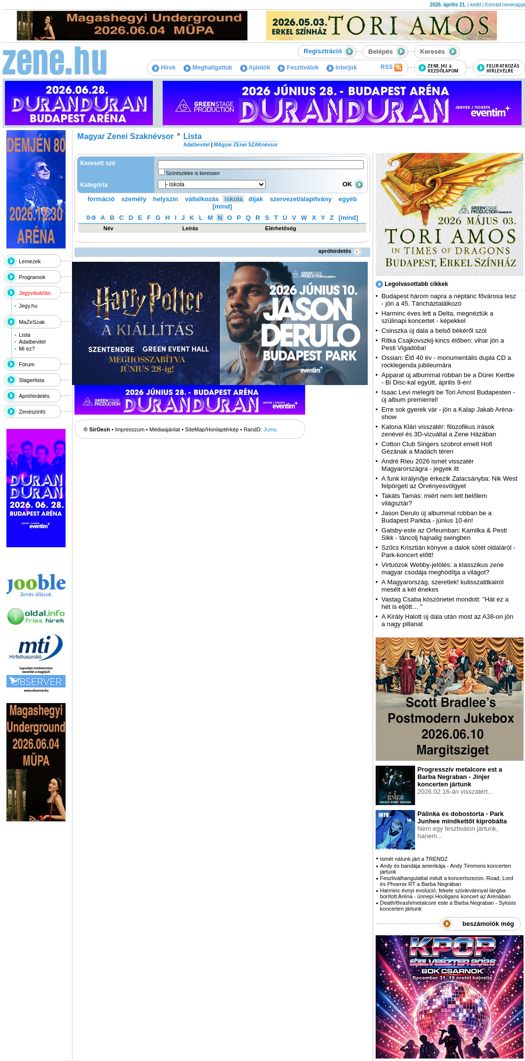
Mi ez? (27, 349)
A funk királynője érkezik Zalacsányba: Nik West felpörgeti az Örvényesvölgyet (450, 482)
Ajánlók (255, 67)
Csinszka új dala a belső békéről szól (434, 330)
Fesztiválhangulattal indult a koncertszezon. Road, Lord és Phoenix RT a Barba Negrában (446, 881)
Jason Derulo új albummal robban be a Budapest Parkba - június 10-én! (436, 516)
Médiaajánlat (164, 429)
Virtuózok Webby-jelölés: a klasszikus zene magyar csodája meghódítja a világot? (443, 568)
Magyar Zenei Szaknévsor (125, 136)
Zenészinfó (32, 412)
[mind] (222, 206)
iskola (233, 199)
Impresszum (129, 429)
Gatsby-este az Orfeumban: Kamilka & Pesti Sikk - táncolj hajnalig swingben (444, 534)
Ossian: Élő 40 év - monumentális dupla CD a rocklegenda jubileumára (446, 361)
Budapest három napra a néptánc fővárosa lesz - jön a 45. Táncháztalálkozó (449, 299)
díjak (255, 199)
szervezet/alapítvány (301, 199)
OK (353, 184)
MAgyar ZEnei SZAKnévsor (246, 144)
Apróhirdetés (34, 396)
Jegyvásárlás (34, 293)
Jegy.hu (28, 306)
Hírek (163, 67)
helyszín (165, 199)
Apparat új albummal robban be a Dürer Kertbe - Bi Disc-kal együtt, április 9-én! (448, 378)
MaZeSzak (32, 322)
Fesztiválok (298, 67)
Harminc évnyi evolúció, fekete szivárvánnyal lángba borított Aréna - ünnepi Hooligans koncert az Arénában (445, 893)
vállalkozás (202, 199)
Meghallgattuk (207, 67)
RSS (391, 67)
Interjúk (341, 67)
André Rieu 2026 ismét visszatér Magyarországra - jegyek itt (428, 465)
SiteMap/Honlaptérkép (212, 429)
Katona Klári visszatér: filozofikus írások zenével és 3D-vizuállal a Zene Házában (439, 430)
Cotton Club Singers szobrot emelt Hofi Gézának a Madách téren (437, 447)
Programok (32, 277)
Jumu (270, 429)
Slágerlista (31, 380)
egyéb (348, 199)
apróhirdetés (339, 251)
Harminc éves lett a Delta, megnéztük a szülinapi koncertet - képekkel (437, 317)
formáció (101, 199)
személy (133, 199)
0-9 (91, 217)
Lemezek (30, 261)
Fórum (27, 364)
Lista (24, 335)
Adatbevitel (32, 342)
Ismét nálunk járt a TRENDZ (414, 859)
